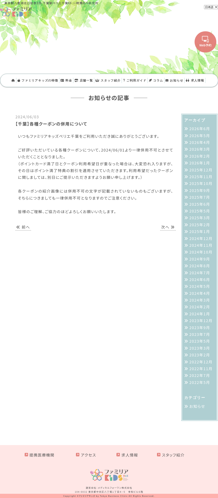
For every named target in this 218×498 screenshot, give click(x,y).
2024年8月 (199, 265)
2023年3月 (199, 348)
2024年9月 (199, 259)
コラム (156, 80)
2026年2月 (199, 156)
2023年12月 (201, 320)
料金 (66, 80)
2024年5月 (199, 286)
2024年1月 (199, 313)
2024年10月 (201, 252)
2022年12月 (201, 361)
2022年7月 (199, 375)
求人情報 (195, 80)
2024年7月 (199, 272)
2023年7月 (199, 334)
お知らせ (174, 80)
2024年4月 (199, 293)
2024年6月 (199, 279)
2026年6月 (199, 128)
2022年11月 (201, 368)
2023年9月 (199, 327)
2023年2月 (199, 354)
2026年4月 (199, 142)
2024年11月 (201, 245)
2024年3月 (199, 300)
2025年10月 (201, 183)
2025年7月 (199, 197)
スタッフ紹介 (108, 80)
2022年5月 (199, 382)
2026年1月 (199, 163)
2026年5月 (199, 135)
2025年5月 (199, 211)
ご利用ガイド (134, 80)
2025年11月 (201, 176)
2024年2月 (199, 306)
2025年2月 (199, 224)
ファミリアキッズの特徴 (38, 80)
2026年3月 (199, 149)
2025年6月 (199, 204)
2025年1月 (199, 231)
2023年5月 (199, 341)
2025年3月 (199, 217)
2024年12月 (201, 238)
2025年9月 (199, 190)
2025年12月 (201, 169)
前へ (23, 227)
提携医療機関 (41, 455)
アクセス (88, 455)
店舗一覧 (83, 80)
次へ (168, 227)
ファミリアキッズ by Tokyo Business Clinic (103, 495)
